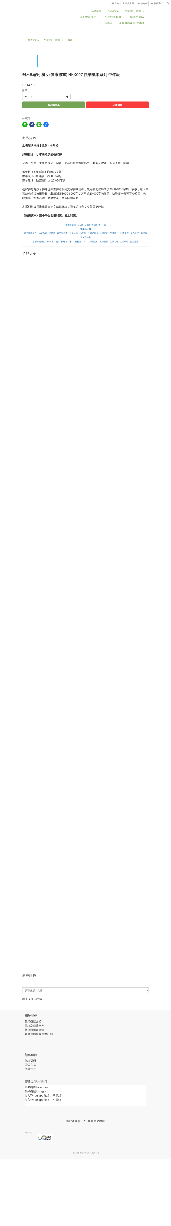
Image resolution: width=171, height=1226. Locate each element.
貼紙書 (52, 233)
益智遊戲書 (62, 233)
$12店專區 (106, 23)
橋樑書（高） (81, 241)
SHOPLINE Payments (90, 1153)
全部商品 (33, 40)
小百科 (83, 233)
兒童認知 (114, 233)
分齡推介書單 (134, 11)
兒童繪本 (73, 233)
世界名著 (114, 241)
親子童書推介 (89, 17)
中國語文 (93, 241)
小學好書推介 (114, 17)
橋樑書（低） (53, 241)
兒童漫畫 (134, 241)
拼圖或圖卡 (93, 233)
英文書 (87, 237)
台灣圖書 (95, 11)
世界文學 (134, 233)
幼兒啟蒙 (43, 233)
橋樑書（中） (67, 241)
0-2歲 (80, 224)
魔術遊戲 (104, 241)
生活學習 (124, 241)
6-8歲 (69, 40)
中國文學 (124, 233)
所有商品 (113, 11)
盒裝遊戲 (104, 233)
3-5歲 (87, 224)
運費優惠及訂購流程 (131, 23)
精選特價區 (137, 17)
